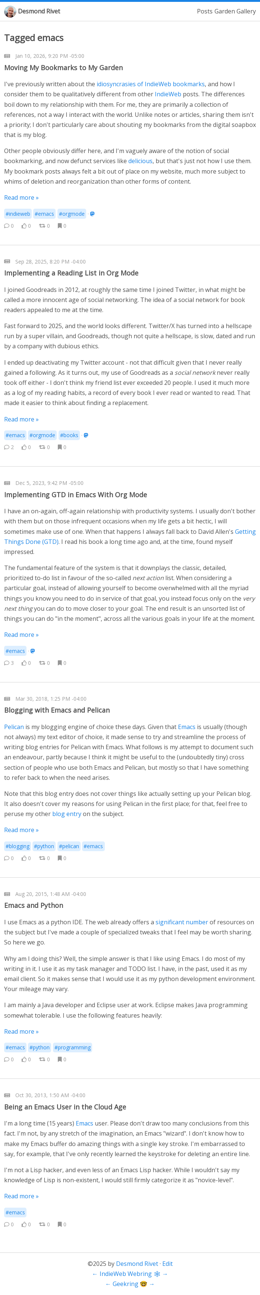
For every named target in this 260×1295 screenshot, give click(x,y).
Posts (205, 11)
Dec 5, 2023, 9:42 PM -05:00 (49, 482)
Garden (224, 11)
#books (69, 435)
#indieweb (18, 213)
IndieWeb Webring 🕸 (130, 1274)
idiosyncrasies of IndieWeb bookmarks (151, 84)
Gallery (246, 11)
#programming (72, 1047)
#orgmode (72, 213)
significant (170, 922)
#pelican (69, 846)
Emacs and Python (33, 905)
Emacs (186, 727)
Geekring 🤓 (130, 1284)
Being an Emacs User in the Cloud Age (65, 1106)
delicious (140, 161)
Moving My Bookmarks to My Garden (63, 67)
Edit (167, 1264)
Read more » (21, 197)
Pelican (14, 727)
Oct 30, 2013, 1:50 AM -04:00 (50, 1095)
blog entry (66, 814)
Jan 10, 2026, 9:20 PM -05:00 (49, 55)
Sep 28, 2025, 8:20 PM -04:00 (50, 261)
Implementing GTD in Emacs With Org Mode (75, 494)
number (197, 922)
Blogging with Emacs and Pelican (57, 710)
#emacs (44, 213)
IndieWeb (168, 94)
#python (44, 846)
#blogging (17, 846)
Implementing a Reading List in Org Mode (71, 272)
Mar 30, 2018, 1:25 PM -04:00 (51, 698)
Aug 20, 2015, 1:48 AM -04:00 (50, 893)
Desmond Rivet (39, 11)
